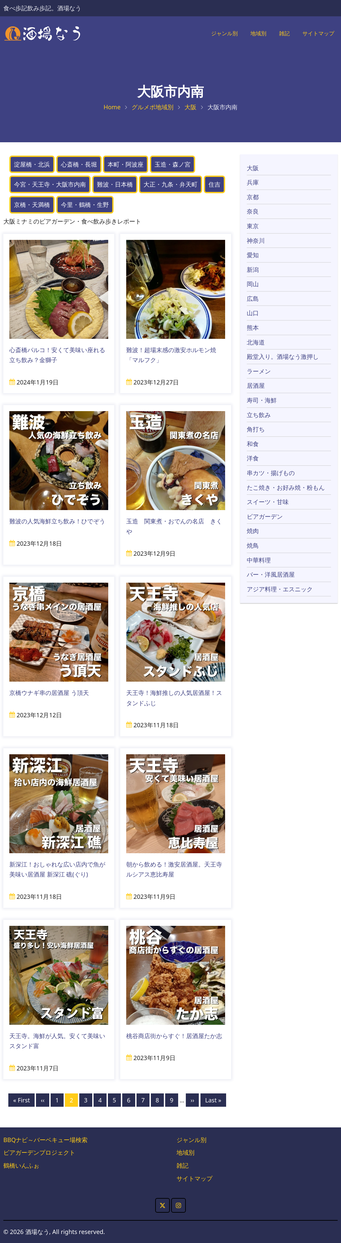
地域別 (252, 34)
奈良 (253, 212)
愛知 (253, 255)
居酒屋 (256, 386)
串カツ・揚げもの (271, 473)
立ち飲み (259, 415)
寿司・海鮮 (262, 400)
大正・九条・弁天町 (170, 185)
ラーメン (259, 371)
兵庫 (253, 183)
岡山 (253, 284)
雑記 (280, 34)
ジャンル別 (215, 34)
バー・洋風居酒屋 (271, 575)
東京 (253, 226)
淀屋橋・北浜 (32, 164)
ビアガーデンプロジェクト (39, 1153)
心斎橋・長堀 (79, 164)
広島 (253, 299)
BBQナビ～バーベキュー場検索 (45, 1140)
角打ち (256, 429)
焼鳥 (253, 546)
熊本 (253, 328)
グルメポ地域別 (152, 107)
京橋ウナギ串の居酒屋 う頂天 (49, 693)
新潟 (253, 270)
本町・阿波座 (126, 164)
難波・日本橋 (115, 185)
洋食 (253, 458)
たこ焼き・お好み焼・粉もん (286, 487)
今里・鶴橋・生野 (85, 205)
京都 (253, 197)
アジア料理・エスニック (280, 589)
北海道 (256, 342)
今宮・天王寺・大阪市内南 (50, 185)
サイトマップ (316, 34)
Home (112, 107)
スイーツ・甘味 (268, 502)
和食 (253, 444)
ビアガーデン (265, 516)
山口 (253, 313)
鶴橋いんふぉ (21, 1166)
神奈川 (256, 241)
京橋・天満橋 (32, 205)
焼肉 (253, 531)
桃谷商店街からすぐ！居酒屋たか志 (174, 1036)
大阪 (190, 107)
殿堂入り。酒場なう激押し (283, 357)
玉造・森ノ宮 (172, 164)
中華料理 (259, 560)
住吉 (214, 185)
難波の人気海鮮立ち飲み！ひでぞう (57, 521)
